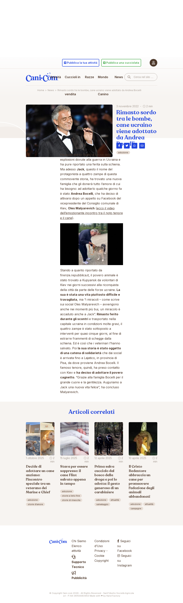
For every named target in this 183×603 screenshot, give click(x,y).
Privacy (99, 551)
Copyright (101, 560)
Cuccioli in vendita (72, 85)
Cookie (99, 556)
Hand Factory (113, 595)
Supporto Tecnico (79, 562)
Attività (55, 77)
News (119, 77)
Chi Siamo (79, 541)
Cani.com (42, 77)
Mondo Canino (103, 85)
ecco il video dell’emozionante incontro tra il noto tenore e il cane (91, 213)
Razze (89, 77)
